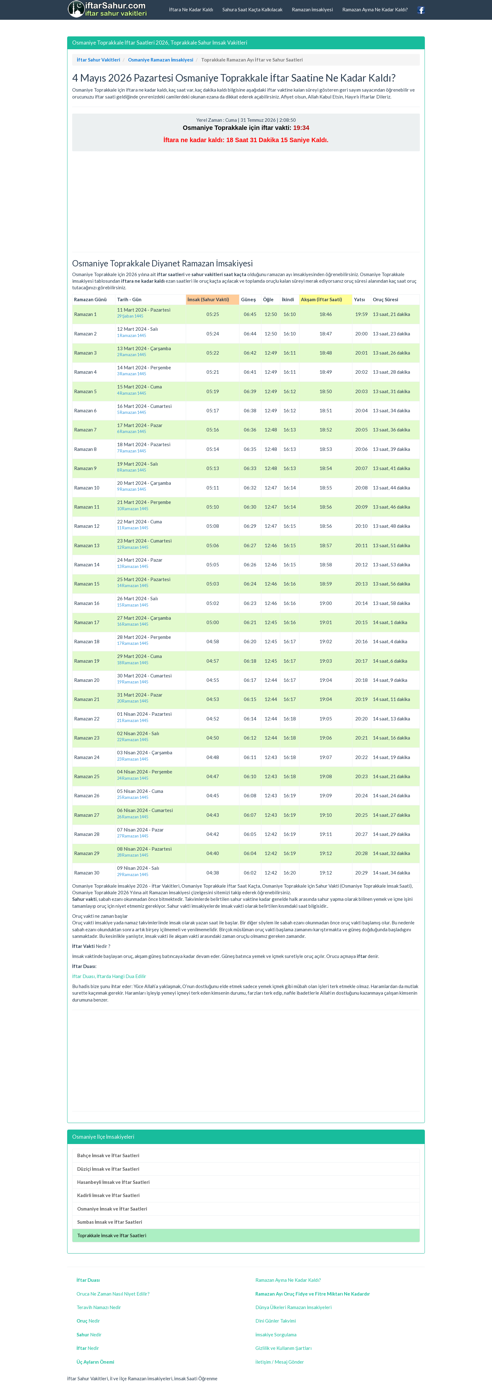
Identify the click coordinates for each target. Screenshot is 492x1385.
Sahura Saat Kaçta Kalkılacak (252, 9)
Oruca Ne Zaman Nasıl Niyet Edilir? (113, 1294)
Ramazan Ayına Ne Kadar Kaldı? (375, 9)
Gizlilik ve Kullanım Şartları (283, 1348)
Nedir (88, 1321)
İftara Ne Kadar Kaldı (191, 9)
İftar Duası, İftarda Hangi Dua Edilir (109, 976)
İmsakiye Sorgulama (276, 1334)
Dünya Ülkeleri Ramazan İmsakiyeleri (293, 1307)
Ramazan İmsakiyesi (312, 9)
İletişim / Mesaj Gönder (279, 1362)
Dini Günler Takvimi (275, 1321)
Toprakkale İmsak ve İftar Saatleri (111, 1235)
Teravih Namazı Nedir (99, 1307)
